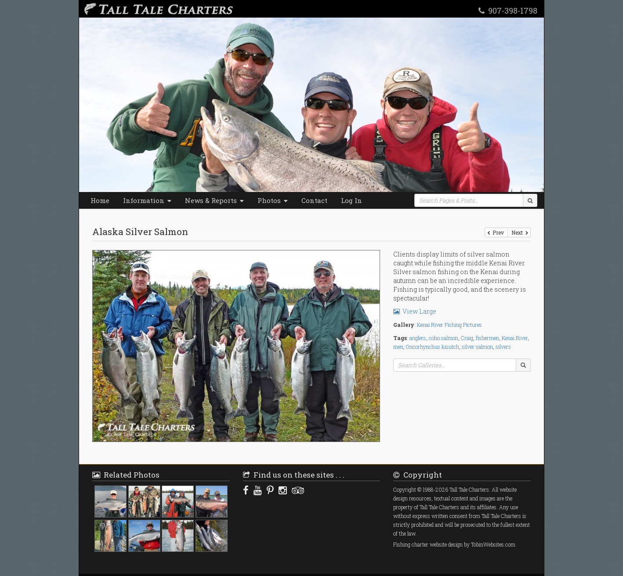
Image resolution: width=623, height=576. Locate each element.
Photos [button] (272, 200)
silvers (503, 346)
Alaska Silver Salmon (140, 231)
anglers (417, 337)
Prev (496, 232)
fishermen (487, 337)
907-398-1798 (507, 10)
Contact (314, 200)
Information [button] (147, 200)
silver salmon (477, 346)
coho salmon (443, 337)
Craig (467, 337)
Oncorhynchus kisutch (432, 346)
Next (519, 232)
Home (100, 200)
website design (446, 544)
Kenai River (515, 337)
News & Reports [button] (214, 200)
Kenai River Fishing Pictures (449, 324)
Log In (351, 200)
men (398, 346)
